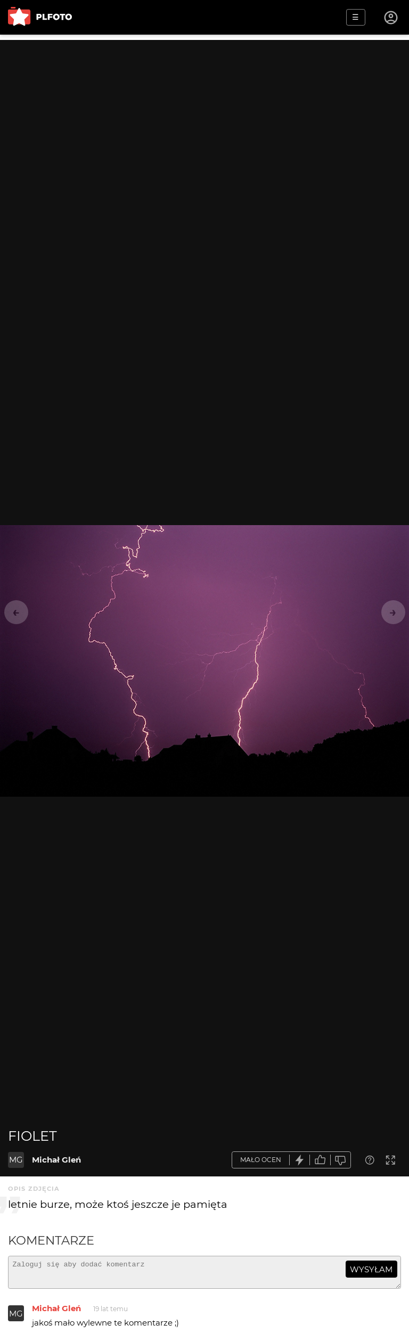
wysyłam (371, 1269)
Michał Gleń (56, 1160)
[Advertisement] (204, 114)
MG (16, 1160)
